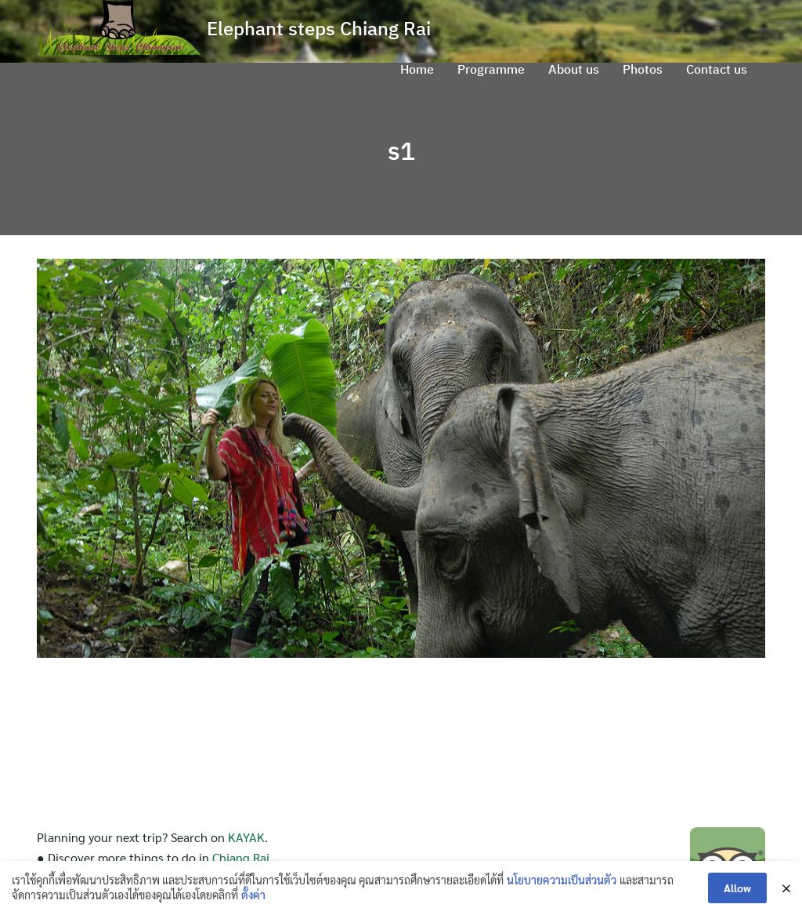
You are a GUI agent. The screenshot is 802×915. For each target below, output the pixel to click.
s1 (401, 150)
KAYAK (246, 837)
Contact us (716, 69)
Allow (737, 888)
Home (417, 69)
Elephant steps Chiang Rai (319, 28)
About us (573, 69)
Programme (491, 69)
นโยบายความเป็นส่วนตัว (561, 880)
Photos (643, 69)
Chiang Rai (240, 857)
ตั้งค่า (253, 895)
